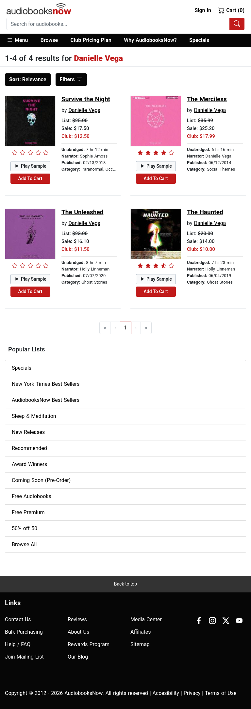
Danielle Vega (84, 110)
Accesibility (166, 693)
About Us (78, 632)
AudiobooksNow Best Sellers (45, 400)
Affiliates (140, 632)
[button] (20, 40)
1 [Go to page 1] (125, 328)
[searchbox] (118, 24)
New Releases (28, 432)
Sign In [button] (202, 10)
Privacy (192, 693)
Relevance (27, 79)
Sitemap (140, 644)
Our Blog (78, 657)
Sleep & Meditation (34, 416)
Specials (199, 40)
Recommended (29, 448)
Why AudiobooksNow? (150, 40)
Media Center (146, 619)
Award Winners (29, 464)
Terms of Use (221, 693)
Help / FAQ (17, 644)
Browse (49, 40)
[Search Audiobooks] (236, 24)
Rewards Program (88, 644)
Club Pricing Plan (91, 40)
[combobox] (125, 24)
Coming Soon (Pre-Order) (41, 480)
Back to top (125, 584)
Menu (17, 40)
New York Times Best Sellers (45, 384)
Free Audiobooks (31, 496)
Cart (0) (231, 10)
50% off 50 (24, 528)
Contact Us (18, 619)
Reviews (77, 619)
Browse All (24, 544)
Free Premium (28, 512)
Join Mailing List (24, 657)
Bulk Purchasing (24, 632)
